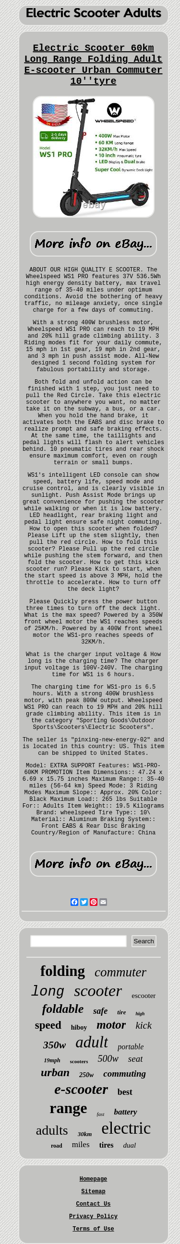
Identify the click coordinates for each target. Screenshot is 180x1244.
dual (129, 1145)
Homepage (94, 1179)
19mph (52, 1060)
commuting (124, 1073)
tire (121, 1012)
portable (131, 1047)
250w (86, 1075)
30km (85, 1134)
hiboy (79, 1027)
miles (81, 1144)
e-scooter (81, 1089)
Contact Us (93, 1204)
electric (126, 1128)
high (139, 1013)
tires (106, 1145)
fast (101, 1114)
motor (111, 1024)
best (125, 1092)
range (68, 1107)
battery (125, 1111)
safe (100, 1011)
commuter (120, 972)
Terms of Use (93, 1229)
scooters (79, 1061)
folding (62, 970)
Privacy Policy (93, 1216)
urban (55, 1072)
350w (54, 1045)
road (56, 1145)
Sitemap (93, 1191)
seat (135, 1059)
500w (107, 1058)
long (48, 992)
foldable (63, 1009)
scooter (98, 990)
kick (143, 1025)
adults (52, 1130)
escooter (144, 995)
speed (48, 1025)
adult (91, 1042)
